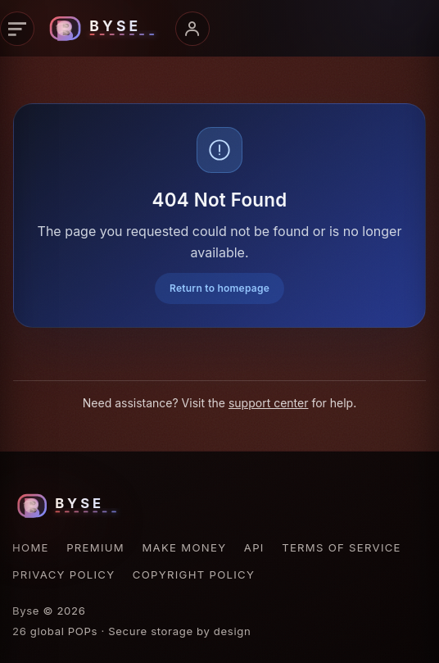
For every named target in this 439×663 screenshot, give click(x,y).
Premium (95, 547)
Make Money (184, 547)
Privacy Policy (63, 574)
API (254, 547)
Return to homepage (219, 288)
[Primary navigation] (17, 28)
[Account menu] (192, 28)
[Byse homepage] (104, 28)
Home (30, 547)
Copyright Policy (194, 574)
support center (269, 403)
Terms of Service (341, 547)
